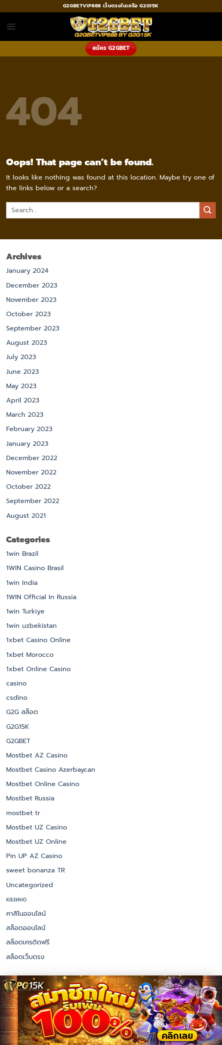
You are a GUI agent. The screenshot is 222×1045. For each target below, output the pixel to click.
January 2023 (27, 444)
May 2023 (21, 386)
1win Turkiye (25, 611)
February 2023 (29, 429)
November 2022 (31, 472)
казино (16, 899)
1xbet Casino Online (38, 640)
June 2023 (22, 372)
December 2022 (31, 458)
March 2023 (24, 415)
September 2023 (32, 328)
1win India (22, 583)
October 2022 (28, 487)
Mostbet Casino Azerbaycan (50, 770)
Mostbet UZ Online (36, 842)
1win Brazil (22, 554)
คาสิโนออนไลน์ (26, 914)
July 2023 (21, 357)
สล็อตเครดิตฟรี (27, 942)
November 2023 (31, 300)
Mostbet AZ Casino (36, 755)
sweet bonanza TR (35, 870)
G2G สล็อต (22, 712)
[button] (11, 26)
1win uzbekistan (31, 626)
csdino (16, 698)
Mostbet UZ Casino (36, 827)
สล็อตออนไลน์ (25, 928)
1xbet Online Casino (38, 669)
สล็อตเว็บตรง (25, 957)
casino (16, 683)
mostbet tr (23, 813)
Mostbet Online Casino (42, 784)
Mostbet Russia (30, 798)
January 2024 (27, 271)
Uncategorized (29, 885)
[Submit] (208, 210)
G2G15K (17, 727)
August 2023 (26, 343)
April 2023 (22, 400)
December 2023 (31, 285)
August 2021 (26, 516)
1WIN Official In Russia (41, 597)
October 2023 (28, 314)
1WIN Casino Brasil (35, 568)
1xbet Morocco (30, 655)
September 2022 (32, 501)
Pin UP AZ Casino (34, 856)
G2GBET (18, 741)
